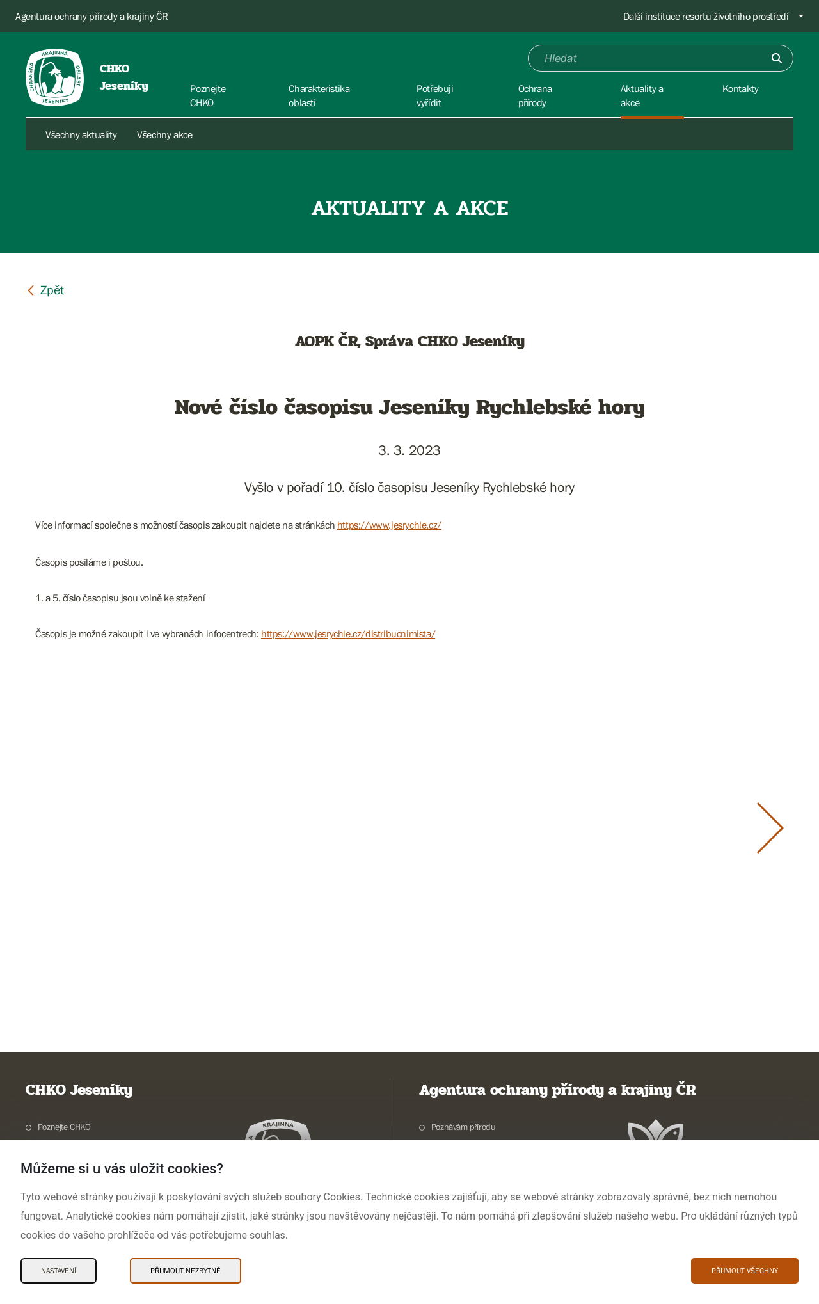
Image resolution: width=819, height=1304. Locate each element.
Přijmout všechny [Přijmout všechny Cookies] (745, 1270)
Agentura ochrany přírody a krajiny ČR (91, 16)
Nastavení (58, 1270)
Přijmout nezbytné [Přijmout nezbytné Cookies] (185, 1270)
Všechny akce (164, 134)
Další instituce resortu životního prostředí (706, 16)
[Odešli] (777, 58)
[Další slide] (770, 828)
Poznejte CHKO (64, 1127)
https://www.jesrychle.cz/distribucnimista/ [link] (348, 633)
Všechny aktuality (80, 134)
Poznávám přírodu (463, 1127)
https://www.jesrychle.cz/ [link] (389, 524)
